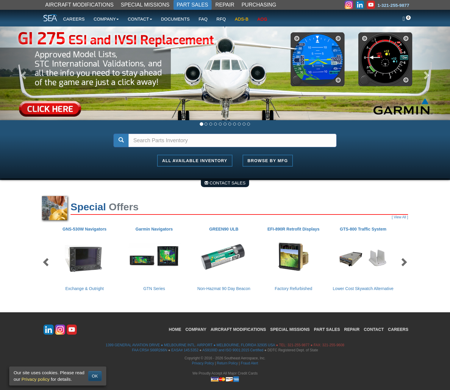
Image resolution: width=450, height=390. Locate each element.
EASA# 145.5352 (185, 350)
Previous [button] (46, 261)
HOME (175, 329)
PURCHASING (258, 5)
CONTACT (374, 329)
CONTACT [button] (140, 18)
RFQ (221, 18)
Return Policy (227, 363)
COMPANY (196, 329)
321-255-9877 (299, 345)
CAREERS (74, 18)
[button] (22, 73)
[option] (86, 259)
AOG (262, 18)
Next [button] (403, 261)
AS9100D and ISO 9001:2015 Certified (232, 350)
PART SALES (192, 5)
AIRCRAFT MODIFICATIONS (79, 5)
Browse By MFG (268, 160)
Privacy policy (35, 379)
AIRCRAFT (238, 329)
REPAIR (225, 5)
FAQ (203, 18)
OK (95, 376)
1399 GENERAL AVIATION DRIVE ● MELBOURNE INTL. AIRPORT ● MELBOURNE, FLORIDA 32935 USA (190, 345)
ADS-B (242, 18)
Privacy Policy (203, 363)
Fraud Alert (249, 363)
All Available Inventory (194, 160)
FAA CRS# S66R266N (149, 350)
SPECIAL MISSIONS (145, 5)
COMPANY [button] (106, 18)
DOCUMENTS (175, 18)
